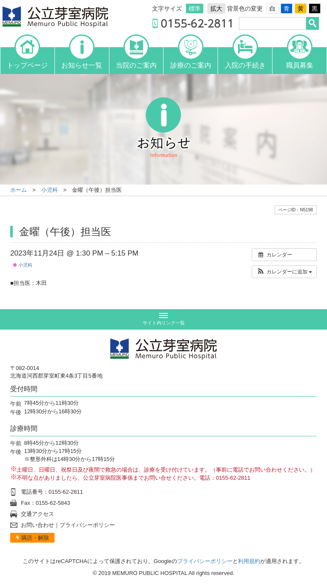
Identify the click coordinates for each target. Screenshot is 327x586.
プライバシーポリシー (87, 525)
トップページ (27, 58)
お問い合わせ (37, 525)
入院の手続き (245, 58)
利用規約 (249, 561)
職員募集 (299, 58)
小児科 (22, 264)
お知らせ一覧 (81, 58)
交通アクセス (37, 514)
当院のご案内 (136, 58)
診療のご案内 (190, 58)
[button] (284, 272)
